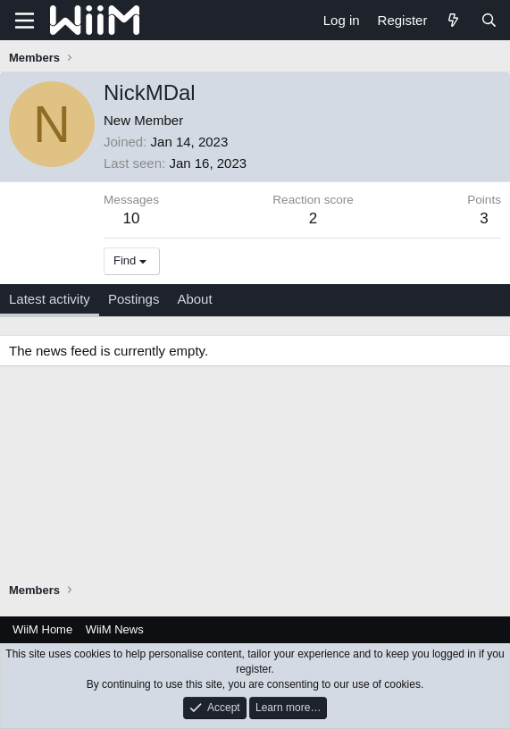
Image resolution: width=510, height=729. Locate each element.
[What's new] (453, 20)
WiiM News (115, 629)
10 (131, 218)
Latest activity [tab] (49, 298)
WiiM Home (42, 629)
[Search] (489, 20)
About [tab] (194, 298)
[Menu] (25, 20)
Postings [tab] (134, 298)
